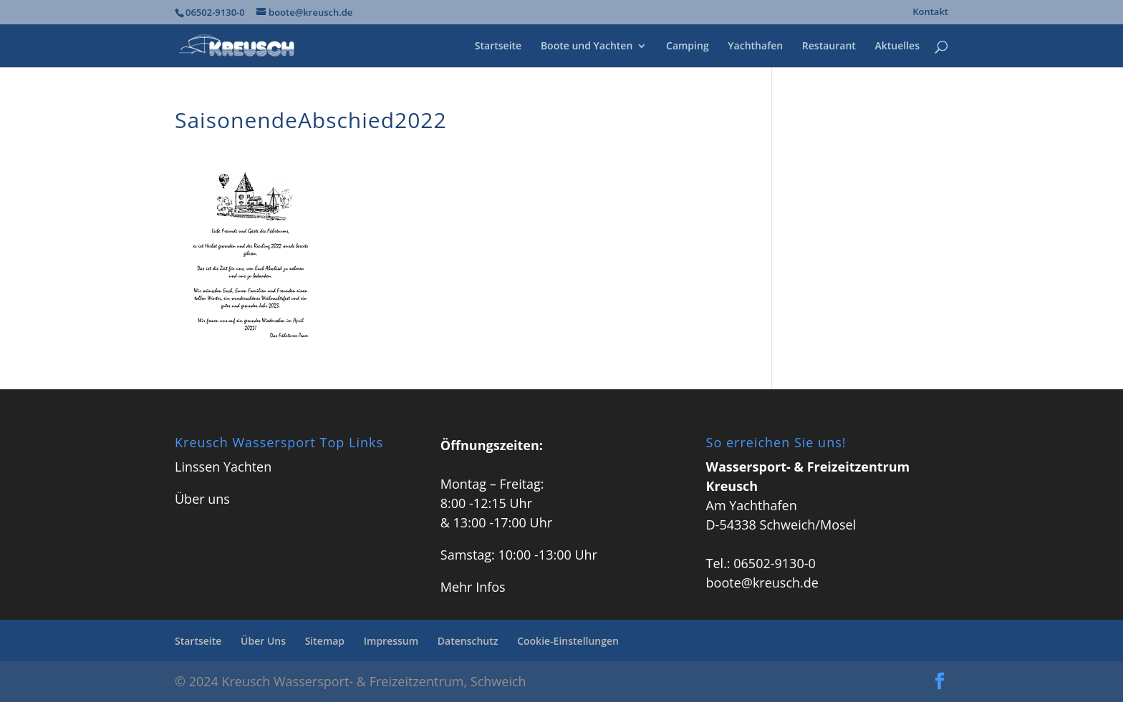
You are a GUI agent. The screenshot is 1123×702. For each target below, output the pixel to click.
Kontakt (930, 12)
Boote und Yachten (586, 46)
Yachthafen (755, 46)
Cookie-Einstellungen (568, 641)
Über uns (202, 498)
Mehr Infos (473, 586)
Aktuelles (897, 46)
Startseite (498, 46)
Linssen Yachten (223, 466)
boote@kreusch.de (762, 582)
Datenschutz (468, 641)
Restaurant (829, 46)
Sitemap (324, 641)
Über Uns (263, 641)
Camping (687, 46)
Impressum (391, 641)
